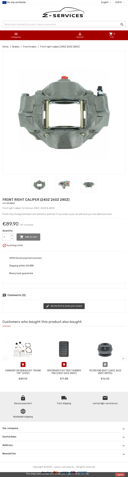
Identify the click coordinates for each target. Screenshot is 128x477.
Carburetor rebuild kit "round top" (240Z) (23, 371)
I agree (120, 474)
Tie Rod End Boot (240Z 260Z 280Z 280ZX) (105, 371)
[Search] (64, 24)
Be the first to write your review (64, 306)
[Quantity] (6, 237)
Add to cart (28, 237)
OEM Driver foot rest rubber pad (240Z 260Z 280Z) (64, 371)
